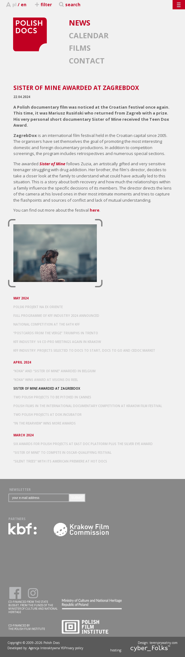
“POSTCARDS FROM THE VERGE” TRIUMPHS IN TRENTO (55, 333)
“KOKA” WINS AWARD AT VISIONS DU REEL (45, 380)
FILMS (80, 48)
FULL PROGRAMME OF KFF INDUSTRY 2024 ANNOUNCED (56, 315)
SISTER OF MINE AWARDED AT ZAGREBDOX (46, 388)
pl (14, 4)
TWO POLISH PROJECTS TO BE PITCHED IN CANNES (52, 397)
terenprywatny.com (164, 643)
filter (43, 4)
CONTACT (87, 60)
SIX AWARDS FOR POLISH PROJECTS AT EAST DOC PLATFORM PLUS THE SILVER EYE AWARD (83, 444)
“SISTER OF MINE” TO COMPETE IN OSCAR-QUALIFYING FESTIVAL (62, 452)
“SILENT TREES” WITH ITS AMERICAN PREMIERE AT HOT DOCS (60, 461)
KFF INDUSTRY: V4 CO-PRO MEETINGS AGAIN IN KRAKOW (57, 342)
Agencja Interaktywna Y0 (46, 648)
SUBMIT (77, 498)
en (23, 4)
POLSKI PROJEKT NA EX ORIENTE (38, 307)
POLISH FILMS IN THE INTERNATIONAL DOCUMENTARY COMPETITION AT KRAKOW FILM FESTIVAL (87, 406)
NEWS (79, 22)
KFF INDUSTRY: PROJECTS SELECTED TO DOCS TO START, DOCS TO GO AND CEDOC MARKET (84, 350)
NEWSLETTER (20, 489)
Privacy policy (73, 648)
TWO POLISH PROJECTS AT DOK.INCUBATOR (47, 414)
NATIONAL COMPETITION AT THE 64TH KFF (46, 324)
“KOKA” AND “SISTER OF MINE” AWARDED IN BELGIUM (54, 371)
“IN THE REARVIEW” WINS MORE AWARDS (44, 423)
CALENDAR (89, 35)
